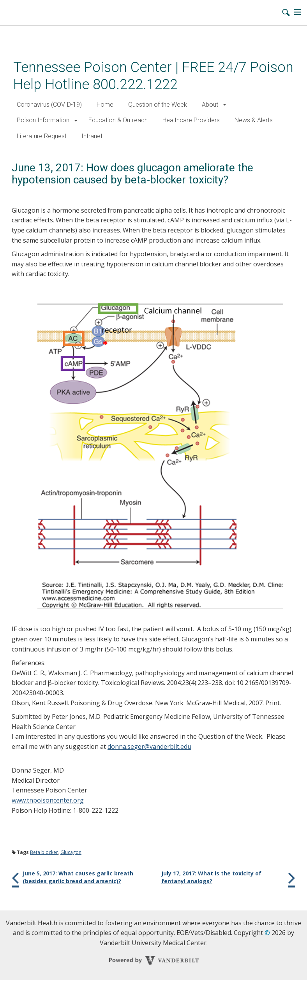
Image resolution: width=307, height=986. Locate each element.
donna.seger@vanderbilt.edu (149, 746)
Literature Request (42, 136)
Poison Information (43, 120)
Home (105, 104)
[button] (225, 105)
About (210, 104)
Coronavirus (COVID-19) (49, 104)
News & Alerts (254, 120)
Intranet (91, 136)
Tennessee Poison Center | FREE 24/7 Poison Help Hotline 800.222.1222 (153, 76)
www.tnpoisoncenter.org (48, 800)
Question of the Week (157, 104)
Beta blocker (44, 852)
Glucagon (70, 852)
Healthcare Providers (191, 120)
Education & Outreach (118, 120)
